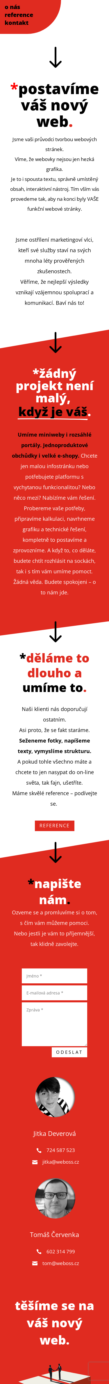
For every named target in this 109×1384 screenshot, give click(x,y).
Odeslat (69, 1052)
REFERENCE (55, 825)
